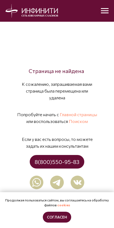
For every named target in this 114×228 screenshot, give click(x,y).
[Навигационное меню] (105, 11)
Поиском (78, 121)
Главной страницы (78, 114)
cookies (63, 205)
